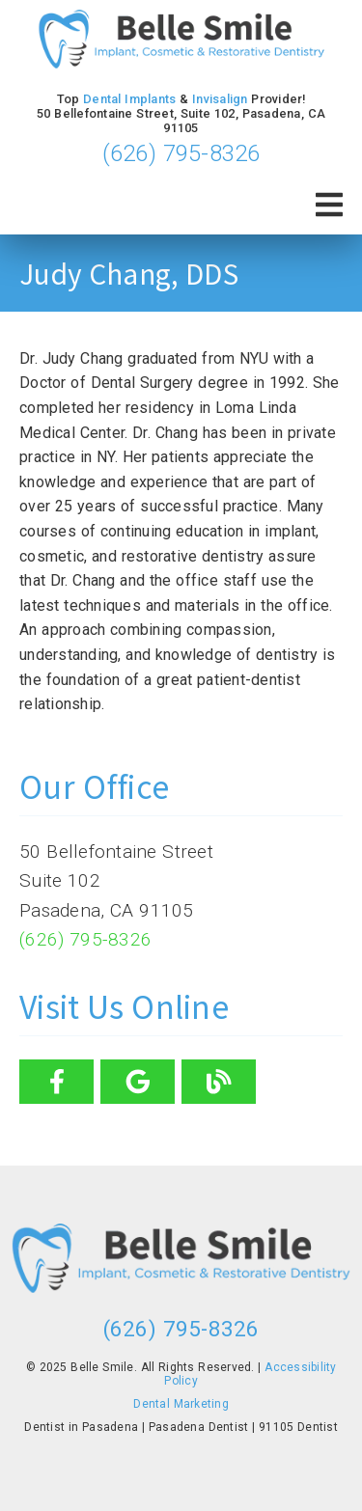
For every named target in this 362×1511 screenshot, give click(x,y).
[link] (181, 41)
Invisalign (220, 99)
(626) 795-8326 (181, 153)
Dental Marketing (181, 1404)
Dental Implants (129, 99)
